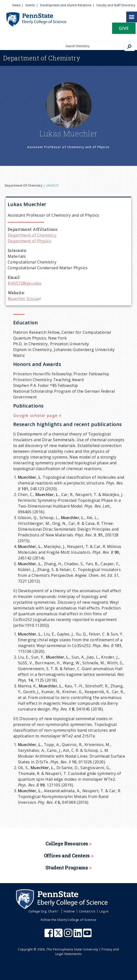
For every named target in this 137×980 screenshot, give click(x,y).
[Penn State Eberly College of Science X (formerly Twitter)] (59, 935)
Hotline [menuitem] (69, 911)
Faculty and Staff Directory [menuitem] (116, 5)
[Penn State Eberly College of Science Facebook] (49, 935)
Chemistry (41, 58)
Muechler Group (25, 298)
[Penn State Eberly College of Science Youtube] (87, 935)
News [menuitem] (16, 5)
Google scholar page (37, 415)
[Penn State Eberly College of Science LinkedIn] (78, 935)
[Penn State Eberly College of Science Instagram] (69, 935)
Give (124, 28)
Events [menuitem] (30, 5)
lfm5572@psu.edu (24, 283)
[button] (124, 30)
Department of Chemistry (23, 185)
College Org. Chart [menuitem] (44, 911)
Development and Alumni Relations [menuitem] (65, 5)
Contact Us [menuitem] (87, 911)
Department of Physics (29, 241)
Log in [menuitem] (103, 911)
